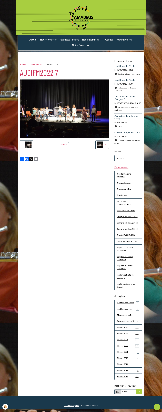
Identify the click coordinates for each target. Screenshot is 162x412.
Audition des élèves (128, 305)
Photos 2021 (128, 354)
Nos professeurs (124, 184)
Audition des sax (128, 311)
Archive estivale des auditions (126, 278)
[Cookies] (5, 407)
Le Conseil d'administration (124, 204)
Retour (64, 145)
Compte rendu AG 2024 (127, 224)
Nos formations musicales (124, 176)
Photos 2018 (128, 373)
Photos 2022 (128, 348)
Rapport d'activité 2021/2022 (125, 251)
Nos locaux (122, 196)
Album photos (124, 40)
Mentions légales (71, 408)
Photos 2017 (128, 379)
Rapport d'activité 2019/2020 (125, 269)
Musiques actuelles (128, 317)
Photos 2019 (128, 367)
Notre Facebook (80, 46)
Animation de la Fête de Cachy (126, 118)
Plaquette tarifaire (69, 40)
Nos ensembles (90, 40)
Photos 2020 (128, 360)
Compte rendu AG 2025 (127, 218)
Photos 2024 (128, 336)
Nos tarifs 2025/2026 (126, 236)
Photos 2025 (128, 329)
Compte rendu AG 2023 (127, 230)
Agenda (109, 40)
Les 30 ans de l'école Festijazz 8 (124, 99)
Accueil (33, 40)
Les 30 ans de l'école (124, 67)
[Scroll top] (157, 407)
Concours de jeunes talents (127, 133)
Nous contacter (48, 40)
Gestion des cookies (90, 408)
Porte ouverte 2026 (128, 323)
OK (139, 394)
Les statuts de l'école (126, 212)
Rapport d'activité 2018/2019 (125, 260)
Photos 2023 (128, 342)
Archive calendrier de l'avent (126, 287)
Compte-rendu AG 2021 (127, 243)
